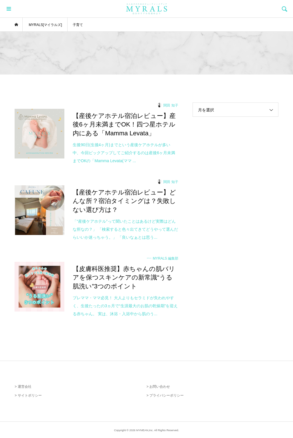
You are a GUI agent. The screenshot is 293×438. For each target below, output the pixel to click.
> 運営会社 (23, 387)
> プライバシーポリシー (165, 395)
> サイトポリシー (28, 395)
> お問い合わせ (158, 387)
